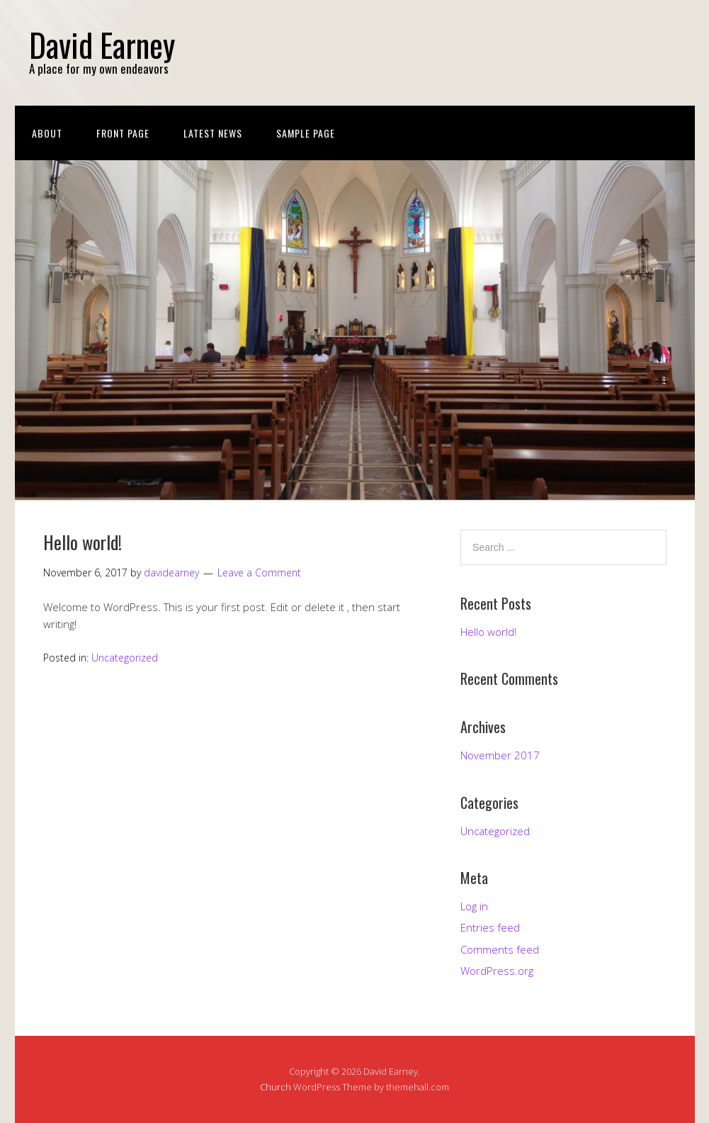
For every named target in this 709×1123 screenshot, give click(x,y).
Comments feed (499, 949)
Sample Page (305, 132)
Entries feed (490, 927)
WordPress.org (496, 970)
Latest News (212, 132)
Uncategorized (124, 657)
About (47, 132)
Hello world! (82, 542)
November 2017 (500, 755)
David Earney (102, 44)
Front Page (122, 132)
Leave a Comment (259, 572)
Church (275, 1086)
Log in (474, 906)
